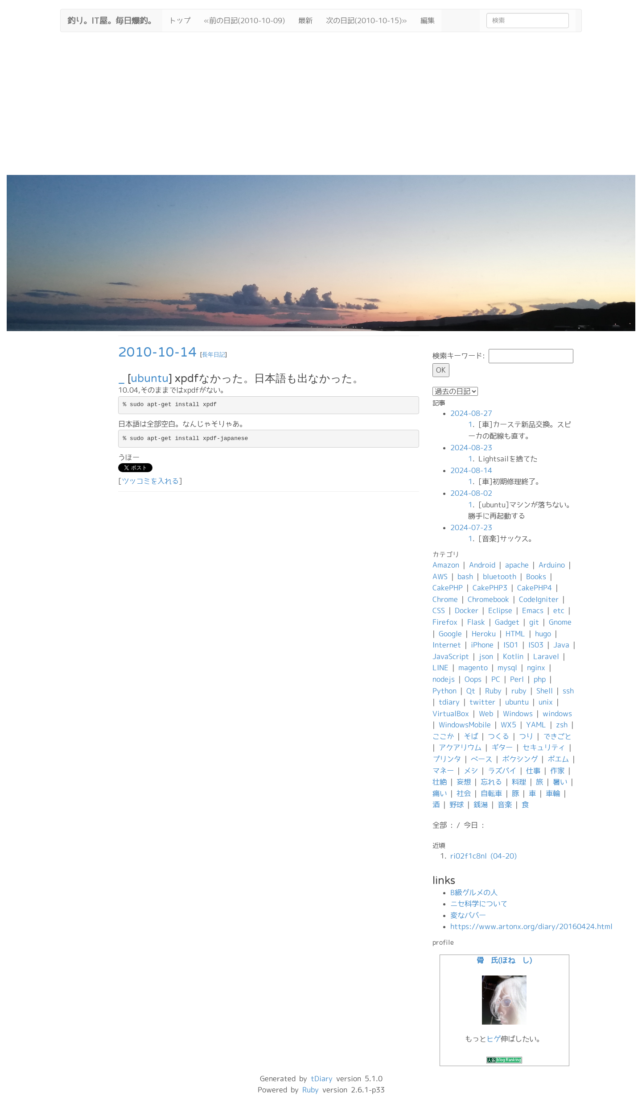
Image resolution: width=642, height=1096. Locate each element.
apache (517, 565)
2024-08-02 (471, 493)
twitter (482, 702)
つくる (498, 736)
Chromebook (488, 599)
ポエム (558, 759)
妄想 (464, 781)
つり (526, 736)
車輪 (553, 793)
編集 (427, 20)
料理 (519, 781)
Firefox (444, 622)
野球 (456, 804)
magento (473, 667)
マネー (443, 770)
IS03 (535, 644)
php (540, 679)
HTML (515, 633)
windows (557, 713)
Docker (466, 610)
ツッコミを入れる (150, 481)
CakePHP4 (534, 587)
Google (450, 633)
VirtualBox (450, 713)
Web (486, 713)
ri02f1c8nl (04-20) (483, 855)
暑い (560, 781)
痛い (439, 793)
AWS (440, 576)
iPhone (482, 644)
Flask (476, 622)
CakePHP (447, 587)
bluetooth (499, 576)
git (534, 622)
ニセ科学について (478, 903)
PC (495, 679)
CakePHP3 (490, 587)
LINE (440, 667)
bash (465, 576)
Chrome (445, 599)
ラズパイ (502, 770)
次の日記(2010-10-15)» (366, 20)
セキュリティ (544, 747)
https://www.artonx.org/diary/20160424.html (531, 926)
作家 (557, 770)
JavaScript (450, 656)
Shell (544, 690)
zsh (562, 724)
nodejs (443, 679)
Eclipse (500, 610)
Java (561, 644)
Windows (518, 713)
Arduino (552, 565)
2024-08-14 (471, 470)
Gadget (507, 622)
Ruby (493, 690)
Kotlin (513, 656)
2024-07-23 (471, 527)
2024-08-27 (471, 413)
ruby (519, 690)
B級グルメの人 (474, 892)
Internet (446, 644)
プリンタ (446, 759)
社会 (464, 793)
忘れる (491, 781)
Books (536, 576)
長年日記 (213, 354)
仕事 (533, 770)
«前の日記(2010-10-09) (244, 20)
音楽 (505, 804)
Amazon (445, 565)
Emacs (532, 610)
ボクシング (520, 759)
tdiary (449, 702)
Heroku (484, 633)
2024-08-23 (471, 447)
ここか (443, 736)
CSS (438, 610)
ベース (481, 759)
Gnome (560, 622)
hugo (543, 633)
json (486, 656)
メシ (471, 770)
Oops (473, 679)
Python (444, 690)
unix (546, 702)
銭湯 (480, 804)
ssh (568, 690)
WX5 (508, 724)
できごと (557, 736)
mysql (507, 667)
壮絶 (439, 781)
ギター (502, 747)
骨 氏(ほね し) (504, 960)
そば (471, 736)
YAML (536, 724)
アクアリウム (460, 747)
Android (482, 565)
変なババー (468, 915)
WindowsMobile (465, 724)
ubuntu (150, 378)
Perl (517, 679)
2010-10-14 (157, 352)
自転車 (491, 793)
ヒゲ (493, 1038)
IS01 (511, 644)
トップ (179, 20)
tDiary (322, 1078)
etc (558, 610)
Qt (470, 690)
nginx (536, 667)
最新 (305, 20)
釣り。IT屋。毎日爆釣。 (111, 20)
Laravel (546, 656)
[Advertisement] (321, 108)
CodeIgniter (539, 599)
